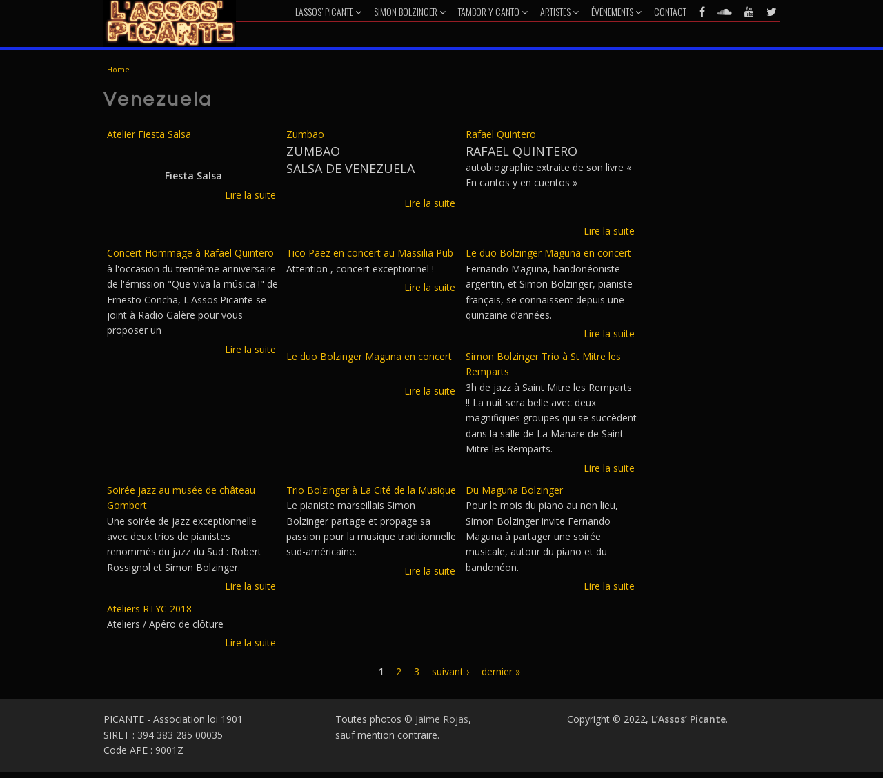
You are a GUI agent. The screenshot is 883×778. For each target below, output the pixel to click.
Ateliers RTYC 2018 (149, 608)
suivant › (450, 671)
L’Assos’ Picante (328, 11)
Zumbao (305, 134)
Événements (616, 11)
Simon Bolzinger (410, 11)
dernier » (501, 671)
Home (118, 69)
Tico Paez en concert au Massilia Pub (369, 252)
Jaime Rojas (441, 719)
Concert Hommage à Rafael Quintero (190, 252)
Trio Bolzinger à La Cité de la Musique (371, 490)
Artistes (559, 11)
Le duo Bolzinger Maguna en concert (548, 252)
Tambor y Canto (493, 11)
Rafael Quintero (501, 134)
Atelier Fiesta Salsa (149, 134)
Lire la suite (250, 194)
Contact (670, 11)
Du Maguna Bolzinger (514, 490)
